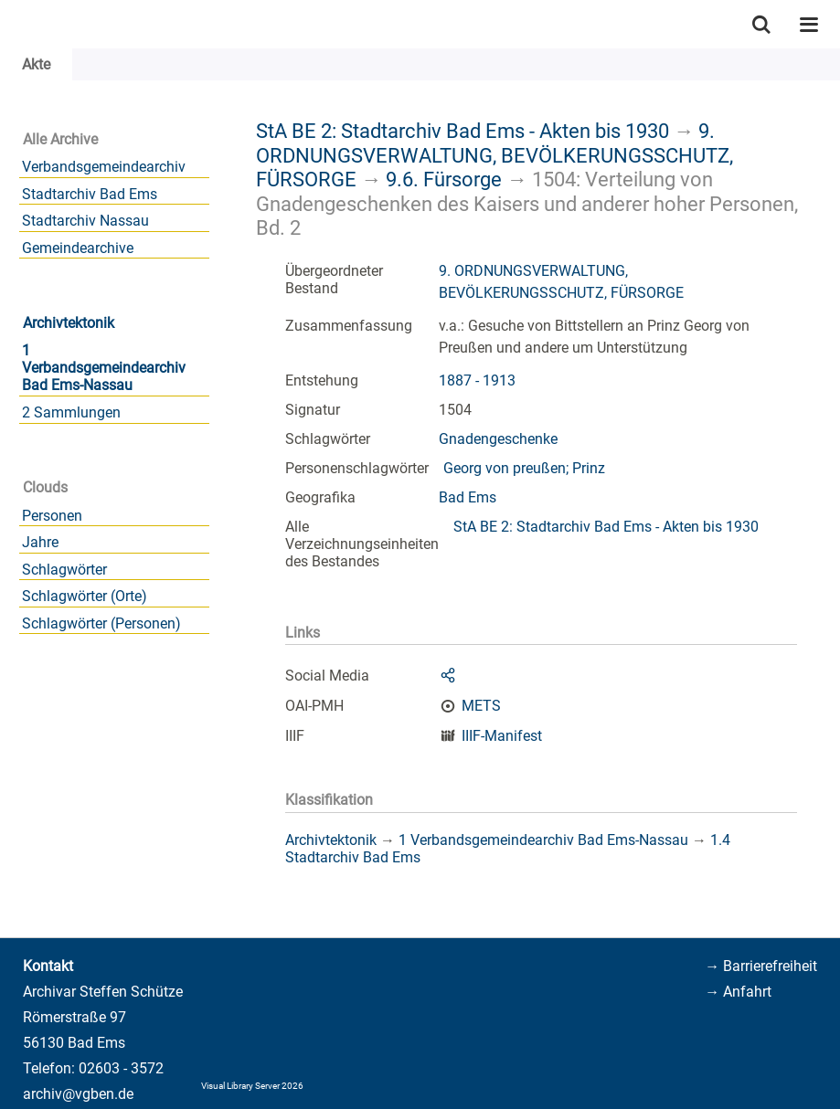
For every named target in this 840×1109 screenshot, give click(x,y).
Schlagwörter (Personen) (101, 623)
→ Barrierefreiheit (761, 966)
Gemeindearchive (77, 248)
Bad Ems (467, 497)
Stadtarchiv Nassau (85, 220)
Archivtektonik (68, 323)
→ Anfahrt (738, 991)
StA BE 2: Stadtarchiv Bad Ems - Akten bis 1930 (462, 131)
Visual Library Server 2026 (252, 1086)
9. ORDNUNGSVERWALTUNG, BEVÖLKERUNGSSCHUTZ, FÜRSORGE (494, 155)
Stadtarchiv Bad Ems (89, 194)
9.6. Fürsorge (444, 179)
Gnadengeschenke (498, 439)
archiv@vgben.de (78, 1094)
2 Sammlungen (71, 412)
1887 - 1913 (477, 380)
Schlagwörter (64, 569)
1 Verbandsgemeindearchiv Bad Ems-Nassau (104, 368)
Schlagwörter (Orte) (84, 596)
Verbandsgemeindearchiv (104, 166)
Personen (52, 515)
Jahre (40, 542)
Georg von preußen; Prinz (524, 468)
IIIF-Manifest (502, 736)
